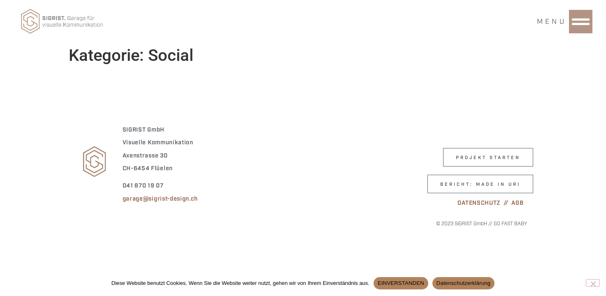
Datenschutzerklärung (463, 283)
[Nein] (593, 283)
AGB (517, 202)
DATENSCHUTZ (478, 202)
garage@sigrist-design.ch (160, 197)
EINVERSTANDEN (401, 283)
